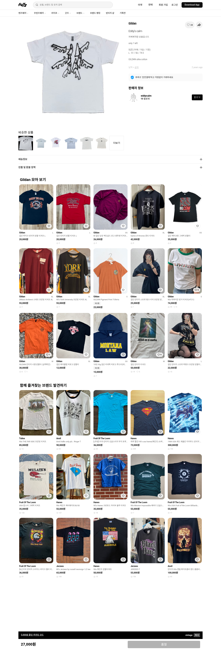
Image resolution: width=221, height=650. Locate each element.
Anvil (58, 438)
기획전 (123, 13)
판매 (150, 4)
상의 (137, 67)
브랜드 (80, 13)
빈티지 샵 (110, 13)
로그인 (175, 5)
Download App (192, 4)
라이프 (55, 13)
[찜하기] (190, 24)
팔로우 (197, 97)
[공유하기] (199, 24)
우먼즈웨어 (40, 13)
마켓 (140, 5)
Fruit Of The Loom (101, 438)
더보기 (116, 143)
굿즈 (68, 13)
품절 (164, 644)
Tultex (22, 438)
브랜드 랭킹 (95, 13)
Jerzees (60, 566)
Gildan (133, 23)
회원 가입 (163, 5)
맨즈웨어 (23, 13)
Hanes (134, 438)
